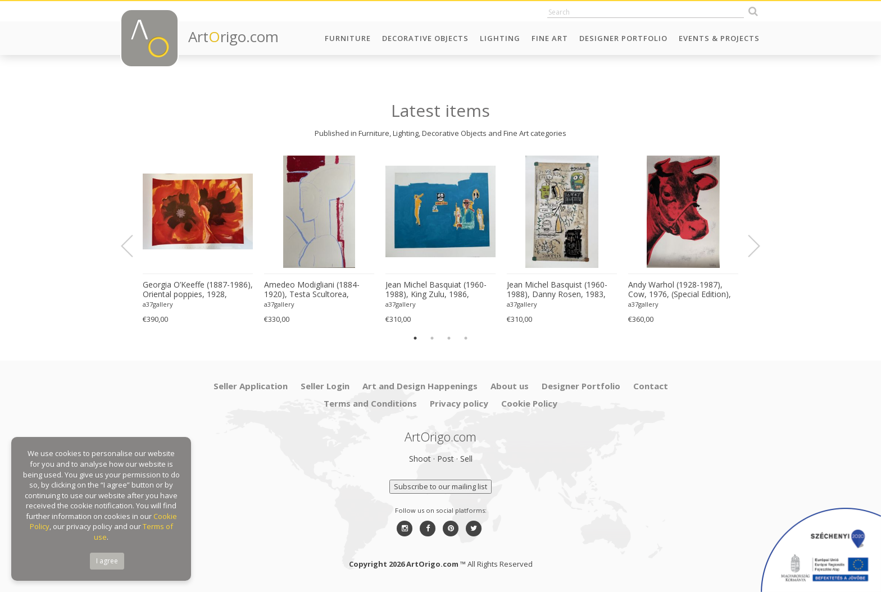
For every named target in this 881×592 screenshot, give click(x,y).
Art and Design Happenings (420, 385)
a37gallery (158, 304)
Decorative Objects (425, 38)
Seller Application (251, 385)
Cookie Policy (529, 403)
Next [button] (747, 246)
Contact (650, 385)
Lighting (500, 38)
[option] (197, 240)
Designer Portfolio (623, 38)
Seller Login (325, 385)
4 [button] (465, 338)
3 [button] (449, 338)
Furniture (348, 38)
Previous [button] (133, 246)
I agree (107, 561)
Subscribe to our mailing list (440, 486)
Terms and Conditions (370, 403)
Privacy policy (459, 403)
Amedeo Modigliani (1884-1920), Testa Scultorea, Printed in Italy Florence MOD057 (312, 290)
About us (510, 385)
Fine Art (550, 38)
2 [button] (432, 338)
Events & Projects (719, 38)
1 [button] (415, 338)
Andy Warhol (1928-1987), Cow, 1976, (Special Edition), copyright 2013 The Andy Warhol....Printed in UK (679, 290)
